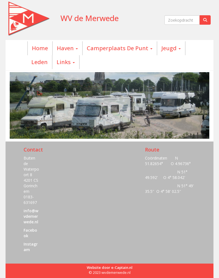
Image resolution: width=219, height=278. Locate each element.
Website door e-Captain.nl (110, 267)
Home (40, 48)
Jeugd (171, 48)
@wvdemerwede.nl (31, 216)
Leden (39, 62)
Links (66, 62)
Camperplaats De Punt (119, 48)
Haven (67, 48)
